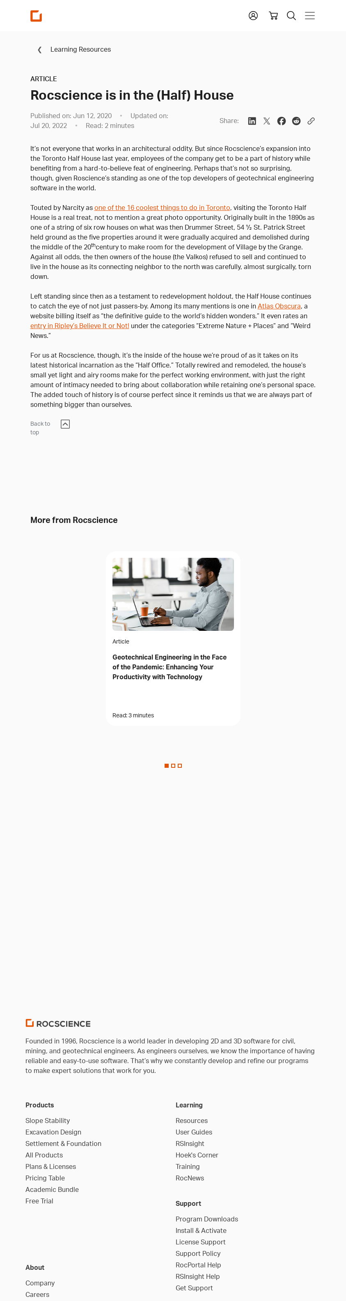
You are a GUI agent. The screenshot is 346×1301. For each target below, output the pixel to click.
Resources (192, 1120)
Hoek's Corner (197, 1155)
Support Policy (198, 1253)
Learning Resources (70, 49)
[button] (253, 15)
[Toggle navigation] (308, 15)
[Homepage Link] (36, 15)
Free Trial (39, 1201)
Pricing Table (45, 1178)
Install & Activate (201, 1230)
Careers (37, 1294)
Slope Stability (47, 1120)
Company (40, 1283)
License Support (201, 1242)
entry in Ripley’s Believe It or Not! (79, 326)
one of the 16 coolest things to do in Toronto (162, 207)
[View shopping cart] (273, 16)
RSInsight (190, 1143)
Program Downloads (207, 1219)
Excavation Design (53, 1132)
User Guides (194, 1132)
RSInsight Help (198, 1276)
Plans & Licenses (50, 1166)
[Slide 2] (180, 766)
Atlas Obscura (279, 306)
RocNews (190, 1178)
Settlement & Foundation (63, 1143)
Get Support (194, 1288)
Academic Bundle (52, 1189)
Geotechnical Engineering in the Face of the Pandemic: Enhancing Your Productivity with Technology (169, 667)
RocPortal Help (198, 1265)
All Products (44, 1155)
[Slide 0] (167, 766)
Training (188, 1166)
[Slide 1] (173, 766)
